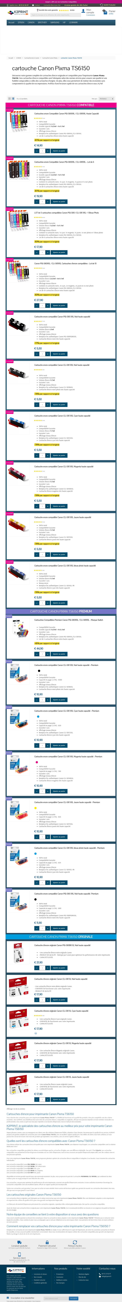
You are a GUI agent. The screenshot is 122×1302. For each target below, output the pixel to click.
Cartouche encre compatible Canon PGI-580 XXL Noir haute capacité (62, 316)
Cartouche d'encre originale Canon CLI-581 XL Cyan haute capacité (61, 1011)
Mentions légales (84, 1262)
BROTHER (42, 22)
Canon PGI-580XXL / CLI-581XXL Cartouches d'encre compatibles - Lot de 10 (65, 263)
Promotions (60, 1262)
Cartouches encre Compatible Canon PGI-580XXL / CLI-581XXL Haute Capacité (66, 113)
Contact (36, 5)
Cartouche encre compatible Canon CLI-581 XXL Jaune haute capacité (62, 517)
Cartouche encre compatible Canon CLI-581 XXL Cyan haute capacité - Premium (66, 711)
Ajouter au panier (59, 151)
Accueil (11, 22)
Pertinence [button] (103, 99)
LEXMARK (73, 22)
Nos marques (60, 1271)
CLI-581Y (31, 1173)
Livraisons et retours (40, 1262)
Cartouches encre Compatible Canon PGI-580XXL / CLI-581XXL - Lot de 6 (64, 162)
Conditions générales (40, 1271)
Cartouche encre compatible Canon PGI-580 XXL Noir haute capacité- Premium (66, 894)
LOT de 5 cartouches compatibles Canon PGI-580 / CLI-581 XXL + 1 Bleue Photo (66, 213)
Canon (25, 1164)
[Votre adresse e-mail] (56, 1286)
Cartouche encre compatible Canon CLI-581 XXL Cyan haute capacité (62, 416)
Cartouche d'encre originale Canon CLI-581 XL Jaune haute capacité (61, 1077)
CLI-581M (31, 1170)
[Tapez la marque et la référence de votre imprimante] (55, 15)
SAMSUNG (54, 22)
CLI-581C (31, 1168)
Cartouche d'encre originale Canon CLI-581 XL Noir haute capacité (60, 979)
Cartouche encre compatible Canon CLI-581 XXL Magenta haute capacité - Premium (68, 756)
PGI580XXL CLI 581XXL (89, 1176)
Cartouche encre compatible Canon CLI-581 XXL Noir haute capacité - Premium (66, 665)
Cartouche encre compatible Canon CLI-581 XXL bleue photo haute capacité (65, 565)
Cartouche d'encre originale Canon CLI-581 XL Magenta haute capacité (62, 1043)
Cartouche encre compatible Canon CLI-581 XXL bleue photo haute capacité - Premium (69, 848)
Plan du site (82, 1265)
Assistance (59, 1265)
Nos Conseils (38, 1265)
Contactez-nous (84, 1268)
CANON (31, 22)
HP (64, 22)
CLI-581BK (31, 1166)
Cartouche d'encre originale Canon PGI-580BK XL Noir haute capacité (62, 945)
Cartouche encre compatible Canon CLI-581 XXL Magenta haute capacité (63, 466)
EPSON (21, 22)
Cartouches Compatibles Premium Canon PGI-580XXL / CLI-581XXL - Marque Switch (68, 620)
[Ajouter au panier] (35, 1033)
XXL (36, 1164)
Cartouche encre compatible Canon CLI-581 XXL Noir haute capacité (61, 365)
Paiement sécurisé (39, 1268)
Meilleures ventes (61, 1268)
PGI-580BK (31, 1164)
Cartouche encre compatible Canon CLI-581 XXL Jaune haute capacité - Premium (67, 802)
